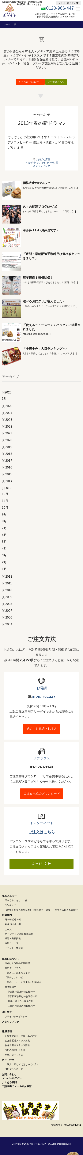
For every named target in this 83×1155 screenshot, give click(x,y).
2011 (7, 583)
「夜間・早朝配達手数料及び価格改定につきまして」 (52, 256)
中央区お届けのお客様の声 (21, 991)
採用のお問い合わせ (15, 1050)
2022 (7, 426)
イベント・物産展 (14, 948)
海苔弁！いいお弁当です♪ (40, 230)
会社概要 (7, 1012)
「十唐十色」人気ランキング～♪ (45, 348)
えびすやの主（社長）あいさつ (21, 1036)
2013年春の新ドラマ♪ (41, 123)
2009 (7, 597)
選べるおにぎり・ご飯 (16, 900)
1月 (4, 398)
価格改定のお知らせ (36, 183)
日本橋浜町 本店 (13, 919)
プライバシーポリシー (16, 1016)
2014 (7, 481)
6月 (4, 534)
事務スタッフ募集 (14, 1054)
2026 (6, 392)
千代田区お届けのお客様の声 (22, 996)
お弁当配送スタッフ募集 (17, 1040)
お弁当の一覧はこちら (30, 82)
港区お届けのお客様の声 (20, 1001)
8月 (4, 521)
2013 (6, 488)
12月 (5, 494)
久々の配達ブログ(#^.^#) (40, 206)
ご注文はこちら (56, 82)
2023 (7, 419)
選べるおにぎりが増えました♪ (43, 301)
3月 (4, 555)
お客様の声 (10, 987)
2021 (7, 433)
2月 (4, 562)
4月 (4, 548)
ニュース (7, 929)
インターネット (42, 823)
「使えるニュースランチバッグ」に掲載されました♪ (52, 327)
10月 (5, 507)
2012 (7, 576)
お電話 (41, 688)
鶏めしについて (10, 958)
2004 (7, 624)
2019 (7, 447)
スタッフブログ (41, 165)
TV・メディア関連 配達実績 (19, 933)
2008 (7, 603)
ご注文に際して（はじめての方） (22, 1064)
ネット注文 (41, 863)
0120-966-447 (43, 697)
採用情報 (7, 1031)
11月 (5, 500)
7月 (4, 528)
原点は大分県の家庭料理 (17, 963)
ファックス (41, 758)
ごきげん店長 (42, 159)
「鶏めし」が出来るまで (17, 972)
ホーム (7, 24)
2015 (7, 474)
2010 (7, 590)
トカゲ (29, 162)
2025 (7, 406)
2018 (7, 453)
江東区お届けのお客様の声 (21, 1006)
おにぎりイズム (13, 968)
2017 (7, 460)
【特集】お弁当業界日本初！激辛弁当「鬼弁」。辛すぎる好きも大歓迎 (41, 910)
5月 (4, 541)
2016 (7, 467)
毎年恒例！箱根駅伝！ (38, 277)
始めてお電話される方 (41, 728)
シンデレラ (43, 162)
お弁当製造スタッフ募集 (17, 1045)
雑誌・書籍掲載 (13, 938)
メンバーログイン (67, 3)
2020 (7, 440)
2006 (7, 617)
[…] (76, 187)
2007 (7, 610)
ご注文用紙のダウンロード (41, 793)
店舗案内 (7, 915)
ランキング (10, 905)
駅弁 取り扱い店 (13, 924)
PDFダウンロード (14, 1069)
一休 (52, 162)
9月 (4, 514)
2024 (7, 412)
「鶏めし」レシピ (14, 977)
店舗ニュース (11, 943)
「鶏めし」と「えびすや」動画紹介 (23, 982)
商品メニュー (9, 896)
